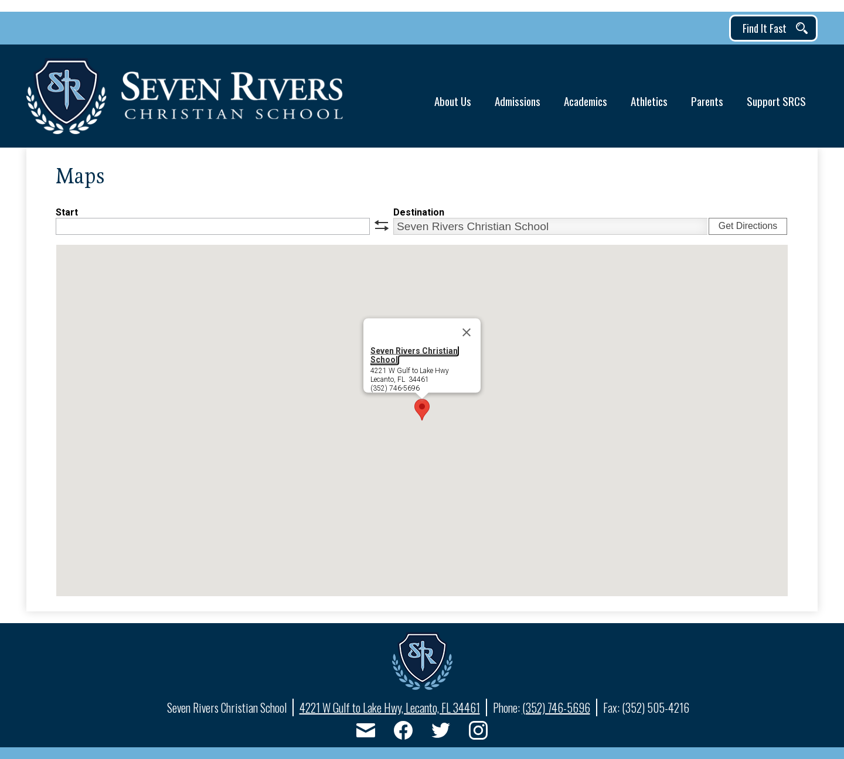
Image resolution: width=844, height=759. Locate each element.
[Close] (466, 333)
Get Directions (748, 226)
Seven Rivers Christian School (414, 355)
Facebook (403, 732)
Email (366, 732)
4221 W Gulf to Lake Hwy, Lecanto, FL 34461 (390, 707)
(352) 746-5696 (556, 707)
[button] (452, 96)
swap (381, 225)
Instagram (478, 732)
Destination (418, 212)
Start (67, 212)
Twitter (441, 732)
